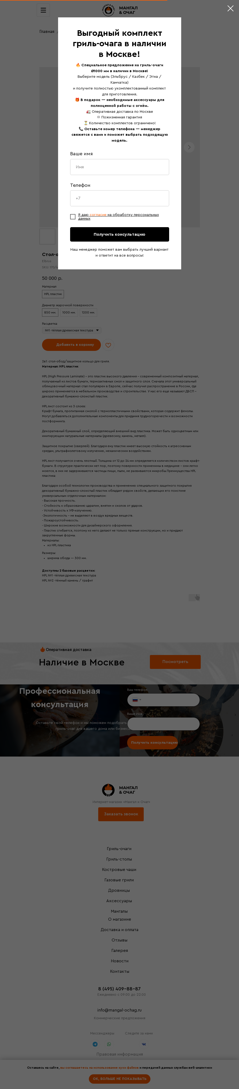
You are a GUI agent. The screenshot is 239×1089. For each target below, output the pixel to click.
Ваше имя (81, 153)
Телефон (80, 185)
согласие (99, 215)
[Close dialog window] (230, 8)
